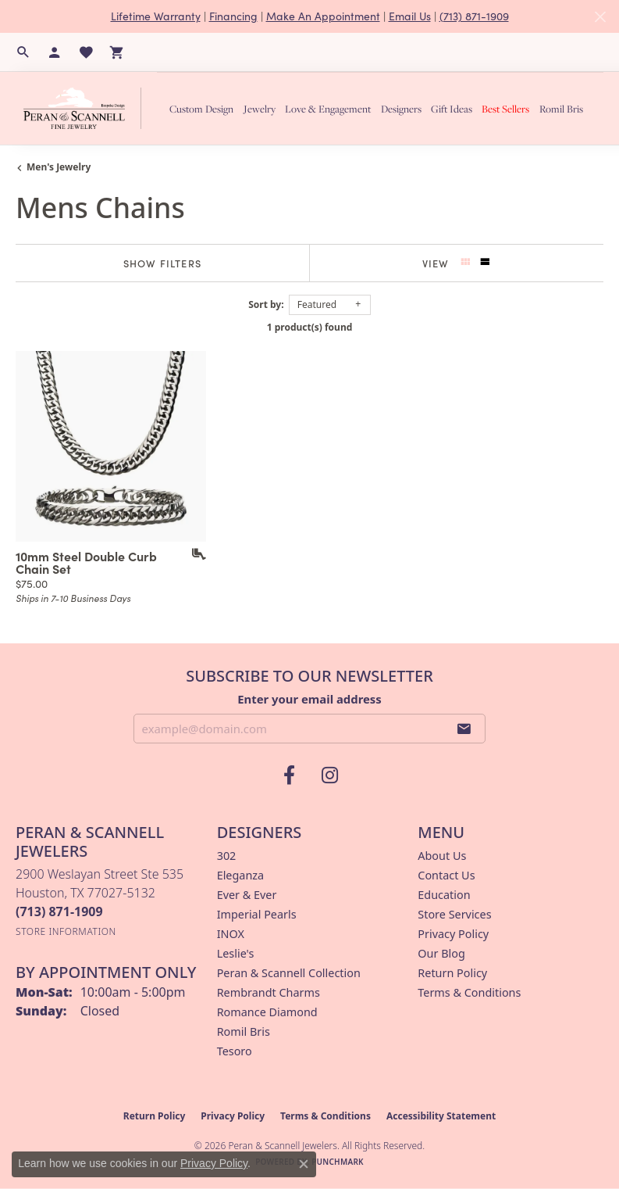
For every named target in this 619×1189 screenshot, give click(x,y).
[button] (23, 52)
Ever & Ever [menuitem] (247, 894)
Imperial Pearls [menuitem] (257, 914)
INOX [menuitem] (230, 933)
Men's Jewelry (59, 167)
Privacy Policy (453, 933)
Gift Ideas (451, 109)
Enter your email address (309, 699)
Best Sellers (505, 109)
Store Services (454, 914)
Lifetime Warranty (156, 16)
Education (444, 894)
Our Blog (441, 953)
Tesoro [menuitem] (234, 1051)
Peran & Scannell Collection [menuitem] (289, 972)
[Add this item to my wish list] (193, 554)
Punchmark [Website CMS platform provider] (337, 1161)
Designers (401, 109)
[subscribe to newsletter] (464, 728)
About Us (442, 855)
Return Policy (452, 972)
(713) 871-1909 (474, 16)
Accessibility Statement (441, 1116)
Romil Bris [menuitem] (243, 1031)
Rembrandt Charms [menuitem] (268, 992)
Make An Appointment (323, 16)
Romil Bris (561, 109)
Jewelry (260, 109)
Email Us (410, 16)
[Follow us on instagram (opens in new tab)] (330, 775)
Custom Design (201, 109)
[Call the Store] (59, 911)
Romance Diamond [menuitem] (267, 1012)
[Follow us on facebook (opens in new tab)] (289, 775)
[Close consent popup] (303, 1164)
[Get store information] (66, 931)
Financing (233, 16)
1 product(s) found (310, 327)
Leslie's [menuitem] (235, 953)
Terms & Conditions (469, 992)
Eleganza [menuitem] (240, 875)
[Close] (600, 17)
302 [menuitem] (227, 855)
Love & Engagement (328, 109)
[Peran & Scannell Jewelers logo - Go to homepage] (86, 108)
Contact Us (446, 875)
